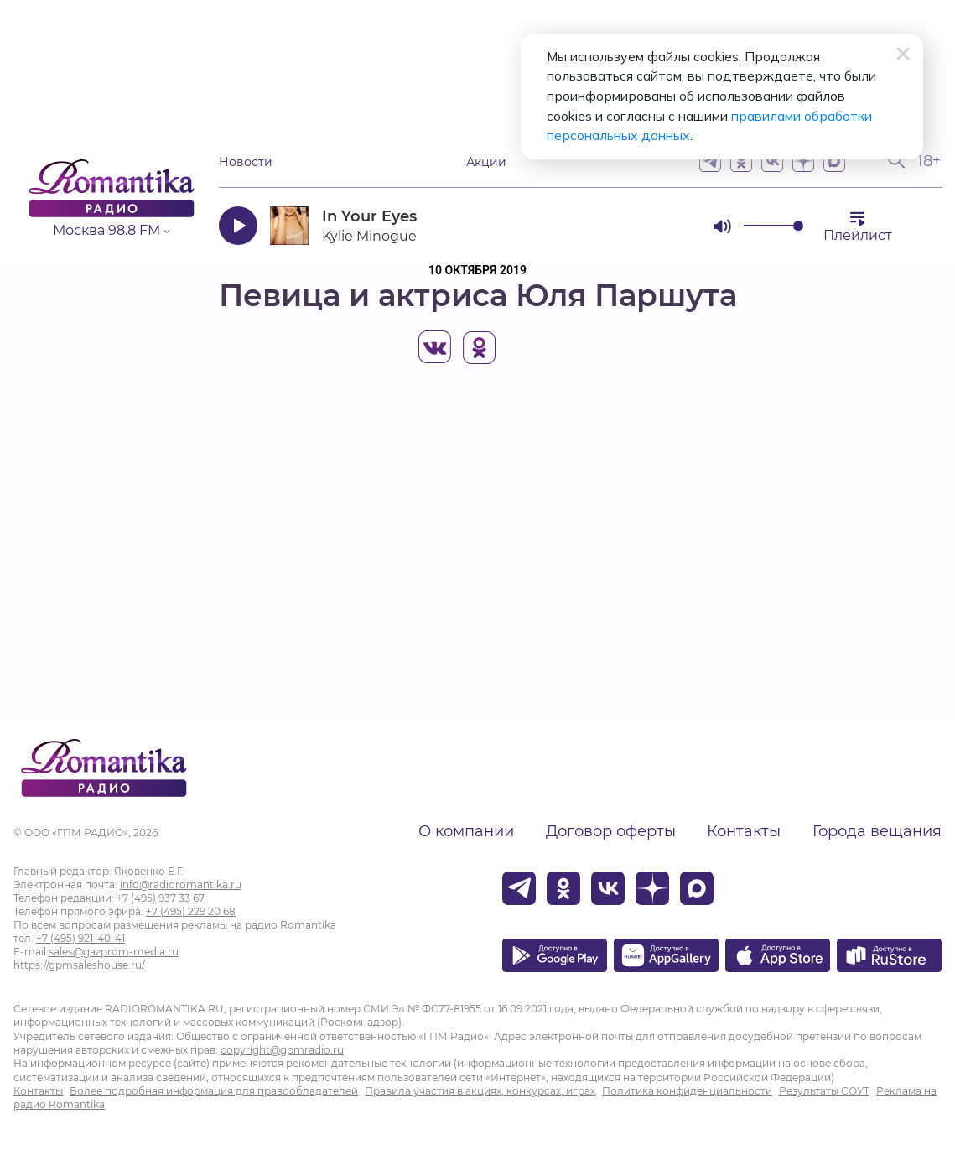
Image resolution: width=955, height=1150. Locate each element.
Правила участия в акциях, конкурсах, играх (480, 1091)
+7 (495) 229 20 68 (191, 911)
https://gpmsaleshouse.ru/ (79, 965)
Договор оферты (611, 831)
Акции (486, 161)
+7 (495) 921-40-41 (80, 938)
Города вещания (877, 831)
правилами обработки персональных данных (647, 117)
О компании (466, 831)
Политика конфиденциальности (687, 1091)
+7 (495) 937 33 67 (161, 898)
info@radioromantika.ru (180, 884)
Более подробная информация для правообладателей (214, 1091)
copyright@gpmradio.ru (282, 1049)
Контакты (744, 831)
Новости (245, 161)
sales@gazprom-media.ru (114, 951)
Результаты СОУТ (824, 1091)
